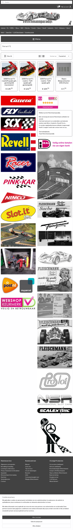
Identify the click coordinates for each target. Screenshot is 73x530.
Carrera (3, 28)
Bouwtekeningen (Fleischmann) (59, 468)
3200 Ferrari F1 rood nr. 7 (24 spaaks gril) (45, 81)
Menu (36, 39)
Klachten (3, 477)
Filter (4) (8, 56)
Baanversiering (54, 475)
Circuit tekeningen (30, 470)
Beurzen (27, 473)
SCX (56, 28)
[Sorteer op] (64, 56)
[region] (24, 520)
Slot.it (68, 28)
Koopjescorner (29, 32)
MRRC (12, 28)
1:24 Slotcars (53, 479)
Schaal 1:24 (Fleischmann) (57, 470)
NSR (22, 28)
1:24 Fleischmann (18, 32)
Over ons (28, 466)
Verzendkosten (5, 479)
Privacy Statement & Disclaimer (10, 470)
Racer (39, 28)
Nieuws (27, 464)
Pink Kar (27, 28)
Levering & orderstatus (8, 468)
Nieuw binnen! (54, 481)
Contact (3, 481)
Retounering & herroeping (8, 475)
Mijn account (66, 7)
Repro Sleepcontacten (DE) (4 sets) (64, 81)
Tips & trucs (29, 468)
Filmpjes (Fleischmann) (31, 479)
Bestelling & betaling (7, 466)
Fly (8, 28)
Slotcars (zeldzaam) (55, 466)
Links (26, 475)
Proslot (33, 28)
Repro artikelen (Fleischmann (58, 473)
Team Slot (9, 32)
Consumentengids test (32, 477)
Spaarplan (4, 473)
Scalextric (50, 28)
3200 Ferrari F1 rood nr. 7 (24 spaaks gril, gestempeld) (27, 82)
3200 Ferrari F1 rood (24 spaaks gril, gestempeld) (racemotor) (9, 82)
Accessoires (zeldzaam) (56, 464)
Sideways (62, 28)
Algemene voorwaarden (8, 464)
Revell (44, 28)
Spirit (2, 32)
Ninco (17, 28)
